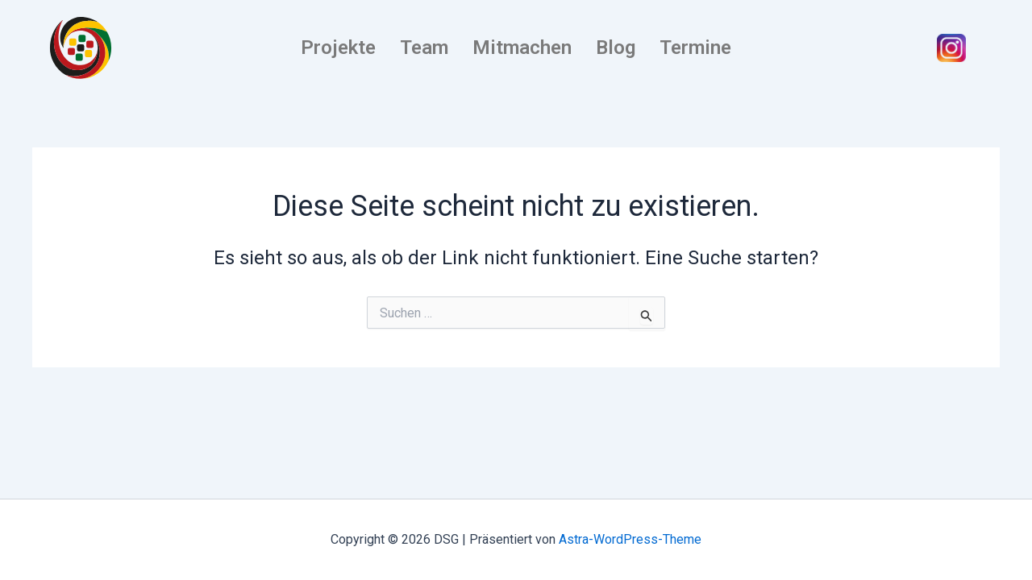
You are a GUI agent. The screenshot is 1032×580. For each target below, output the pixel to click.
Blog (615, 47)
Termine (695, 47)
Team (424, 47)
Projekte (338, 47)
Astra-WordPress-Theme (630, 539)
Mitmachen (522, 47)
